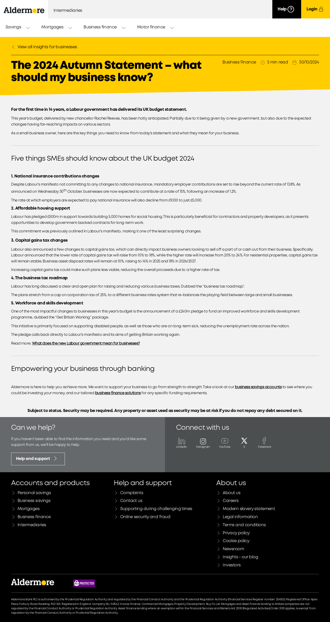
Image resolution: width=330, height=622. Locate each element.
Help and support (37, 458)
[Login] (315, 9)
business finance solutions (118, 393)
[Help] (286, 9)
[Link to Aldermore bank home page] (32, 583)
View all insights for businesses (44, 47)
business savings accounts (258, 387)
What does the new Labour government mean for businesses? (86, 343)
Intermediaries (68, 10)
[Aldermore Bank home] (24, 10)
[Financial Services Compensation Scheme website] (84, 583)
